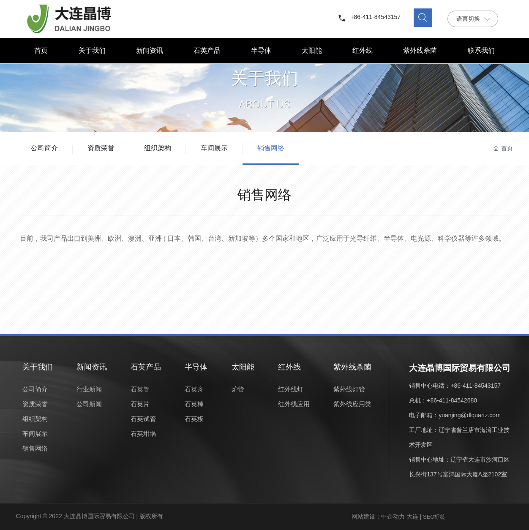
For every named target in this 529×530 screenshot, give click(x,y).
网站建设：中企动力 (378, 516)
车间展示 (214, 148)
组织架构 (157, 148)
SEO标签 (434, 517)
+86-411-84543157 (375, 17)
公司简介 (44, 148)
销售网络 (270, 148)
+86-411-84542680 (452, 400)
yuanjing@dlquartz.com (470, 415)
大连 (412, 516)
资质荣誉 (101, 148)
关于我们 (264, 84)
